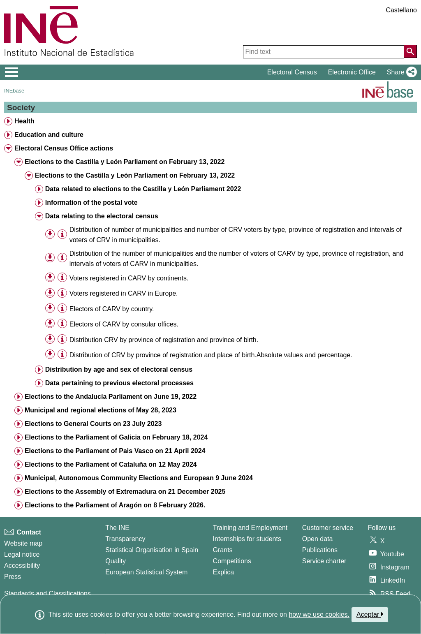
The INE (117, 527)
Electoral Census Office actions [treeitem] (63, 148)
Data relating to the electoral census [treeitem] (101, 216)
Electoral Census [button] (292, 72)
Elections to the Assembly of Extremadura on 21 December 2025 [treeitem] (125, 491)
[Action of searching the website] (410, 51)
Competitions (232, 561)
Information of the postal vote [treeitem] (91, 202)
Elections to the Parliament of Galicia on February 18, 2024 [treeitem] (116, 437)
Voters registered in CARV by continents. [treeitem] (129, 278)
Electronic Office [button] (352, 72)
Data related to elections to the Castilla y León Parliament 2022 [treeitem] (143, 188)
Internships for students (247, 538)
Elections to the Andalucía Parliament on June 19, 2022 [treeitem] (111, 396)
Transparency (125, 538)
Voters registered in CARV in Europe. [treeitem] (123, 293)
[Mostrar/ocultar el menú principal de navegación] (11, 72)
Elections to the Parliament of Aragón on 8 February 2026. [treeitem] (115, 505)
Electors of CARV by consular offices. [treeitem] (123, 324)
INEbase (14, 91)
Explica (223, 572)
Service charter (324, 561)
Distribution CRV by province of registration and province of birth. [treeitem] (163, 339)
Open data (317, 538)
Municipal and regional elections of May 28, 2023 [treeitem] (100, 410)
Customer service (327, 527)
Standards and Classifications (47, 593)
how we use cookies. (319, 614)
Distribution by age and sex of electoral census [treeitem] (118, 369)
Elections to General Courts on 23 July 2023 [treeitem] (93, 423)
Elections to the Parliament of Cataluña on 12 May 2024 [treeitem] (111, 464)
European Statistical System (146, 572)
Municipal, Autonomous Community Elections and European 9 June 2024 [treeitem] (139, 477)
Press (12, 576)
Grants (223, 549)
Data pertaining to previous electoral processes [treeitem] (119, 382)
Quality (115, 561)
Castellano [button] (401, 10)
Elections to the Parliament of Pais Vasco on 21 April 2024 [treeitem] (115, 450)
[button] (400, 72)
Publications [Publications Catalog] (320, 549)
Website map (23, 543)
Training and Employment (250, 527)
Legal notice (21, 554)
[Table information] (62, 234)
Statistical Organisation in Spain (151, 549)
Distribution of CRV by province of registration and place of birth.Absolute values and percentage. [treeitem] (210, 355)
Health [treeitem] (24, 121)
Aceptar (369, 614)
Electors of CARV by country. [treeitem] (111, 308)
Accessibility (22, 565)
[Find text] (323, 51)
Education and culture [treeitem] (48, 134)
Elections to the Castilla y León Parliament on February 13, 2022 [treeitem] (124, 161)
